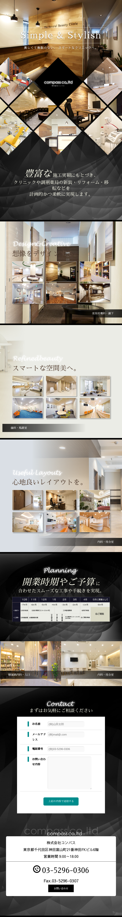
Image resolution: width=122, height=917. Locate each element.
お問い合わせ (61, 890)
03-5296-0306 (65, 871)
